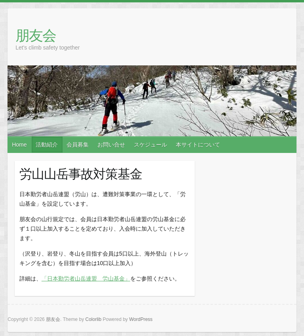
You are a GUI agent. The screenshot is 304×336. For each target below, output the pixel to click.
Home (19, 144)
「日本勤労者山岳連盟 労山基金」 (86, 278)
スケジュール (150, 144)
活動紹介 (47, 144)
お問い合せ (111, 144)
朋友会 (35, 35)
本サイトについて (198, 144)
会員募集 (77, 144)
